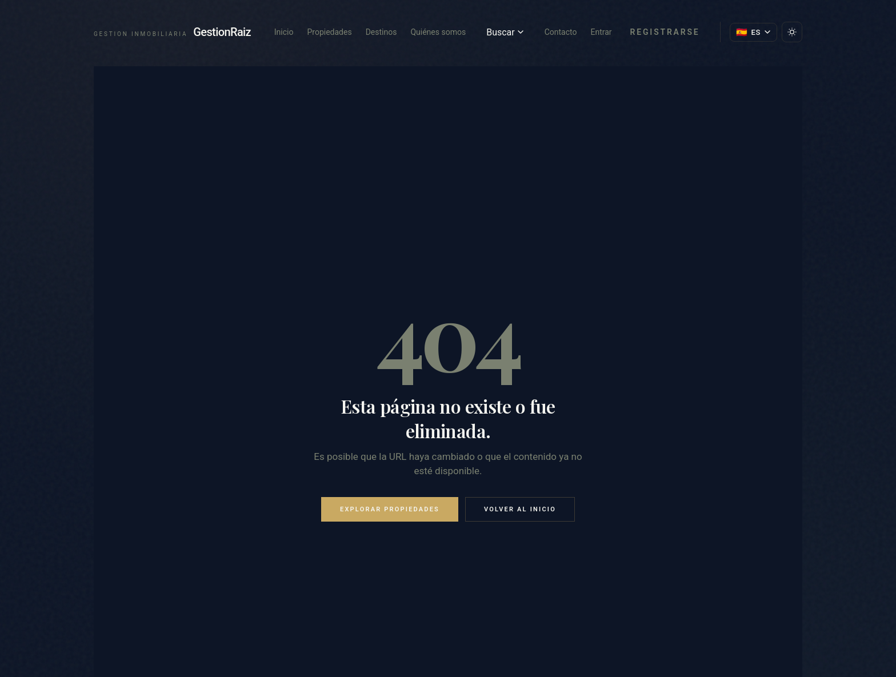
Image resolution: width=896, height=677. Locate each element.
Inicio (284, 32)
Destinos (381, 32)
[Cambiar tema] (792, 32)
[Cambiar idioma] (753, 32)
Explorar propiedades (389, 509)
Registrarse (665, 32)
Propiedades (329, 32)
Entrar (600, 32)
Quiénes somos (438, 32)
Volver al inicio (520, 509)
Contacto (561, 32)
